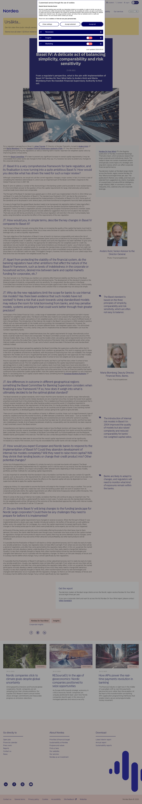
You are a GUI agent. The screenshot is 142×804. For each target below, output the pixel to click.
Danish (41, 6)
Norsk (45, 6)
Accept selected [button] (70, 24)
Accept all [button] (92, 24)
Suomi (55, 6)
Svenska (50, 6)
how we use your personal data (66, 18)
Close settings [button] (47, 24)
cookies (51, 18)
